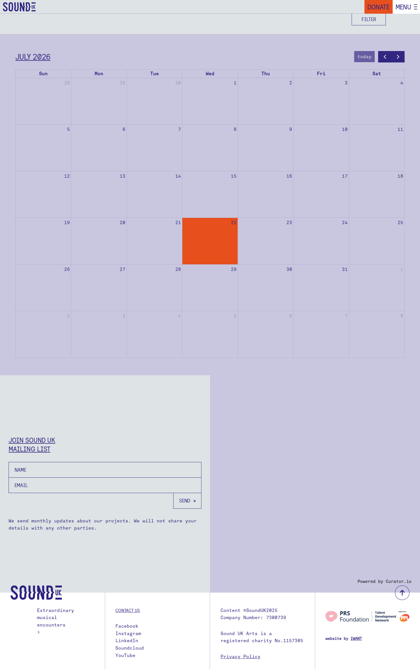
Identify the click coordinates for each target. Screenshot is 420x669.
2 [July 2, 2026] (290, 83)
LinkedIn (126, 641)
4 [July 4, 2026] (401, 83)
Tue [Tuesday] (154, 74)
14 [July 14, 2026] (178, 176)
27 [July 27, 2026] (122, 269)
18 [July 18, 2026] (400, 176)
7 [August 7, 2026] (346, 316)
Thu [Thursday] (265, 74)
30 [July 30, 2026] (289, 269)
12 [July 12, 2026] (67, 176)
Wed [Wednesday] (210, 74)
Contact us (127, 610)
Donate (378, 7)
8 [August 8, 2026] (401, 316)
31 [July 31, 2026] (345, 269)
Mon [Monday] (99, 74)
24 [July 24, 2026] (345, 223)
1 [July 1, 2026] (235, 83)
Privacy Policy (240, 657)
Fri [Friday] (321, 74)
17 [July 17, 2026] (345, 176)
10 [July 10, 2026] (345, 129)
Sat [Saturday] (376, 74)
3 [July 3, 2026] (346, 83)
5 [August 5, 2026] (235, 316)
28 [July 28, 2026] (178, 269)
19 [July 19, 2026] (67, 223)
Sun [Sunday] (43, 74)
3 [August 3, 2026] (124, 316)
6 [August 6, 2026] (290, 316)
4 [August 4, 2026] (179, 316)
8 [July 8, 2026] (235, 129)
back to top (402, 592)
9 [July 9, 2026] (290, 129)
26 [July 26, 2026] (67, 269)
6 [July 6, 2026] (124, 129)
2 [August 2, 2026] (68, 316)
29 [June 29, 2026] (122, 83)
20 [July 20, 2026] (122, 223)
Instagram (128, 633)
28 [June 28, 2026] (67, 83)
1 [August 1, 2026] (401, 269)
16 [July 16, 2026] (289, 176)
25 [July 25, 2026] (400, 223)
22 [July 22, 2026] (233, 223)
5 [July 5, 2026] (68, 129)
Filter (369, 19)
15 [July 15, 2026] (233, 176)
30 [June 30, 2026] (178, 83)
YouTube (125, 655)
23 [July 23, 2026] (289, 223)
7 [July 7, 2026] (179, 129)
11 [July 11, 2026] (400, 129)
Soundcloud (129, 648)
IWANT (356, 638)
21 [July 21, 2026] (178, 223)
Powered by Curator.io (384, 581)
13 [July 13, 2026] (122, 176)
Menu (403, 7)
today (364, 57)
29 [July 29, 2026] (233, 269)
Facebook (126, 626)
